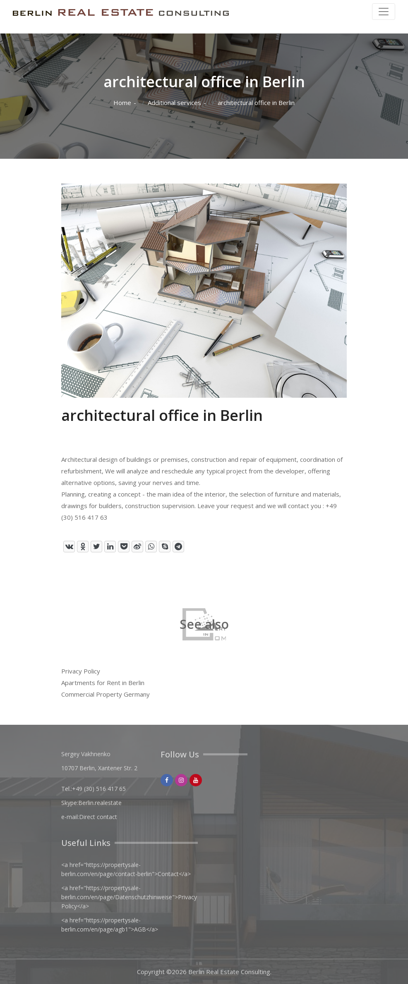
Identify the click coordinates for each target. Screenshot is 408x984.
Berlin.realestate (100, 803)
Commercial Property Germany (105, 694)
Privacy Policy (80, 671)
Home (122, 103)
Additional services (174, 103)
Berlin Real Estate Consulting (229, 971)
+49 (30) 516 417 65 (99, 789)
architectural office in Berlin (256, 103)
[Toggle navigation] (383, 11)
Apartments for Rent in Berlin (102, 682)
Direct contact (98, 817)
